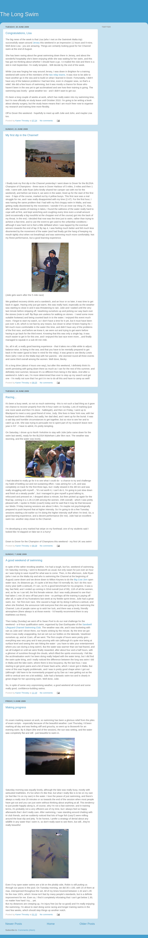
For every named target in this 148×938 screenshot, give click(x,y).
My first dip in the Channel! (22, 135)
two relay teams (57, 75)
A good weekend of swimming (24, 560)
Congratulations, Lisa (19, 33)
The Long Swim (19, 14)
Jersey (36, 42)
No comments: (47, 120)
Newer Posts (13, 923)
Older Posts (87, 923)
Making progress (16, 707)
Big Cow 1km (81, 579)
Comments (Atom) (26, 930)
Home (51, 923)
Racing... (11, 397)
